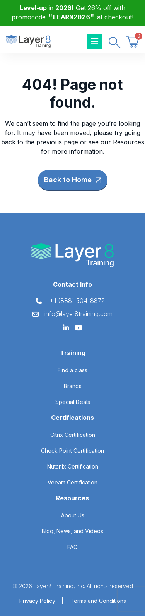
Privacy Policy (37, 600)
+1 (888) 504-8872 (77, 301)
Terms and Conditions (98, 600)
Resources (128, 142)
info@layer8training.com (78, 314)
